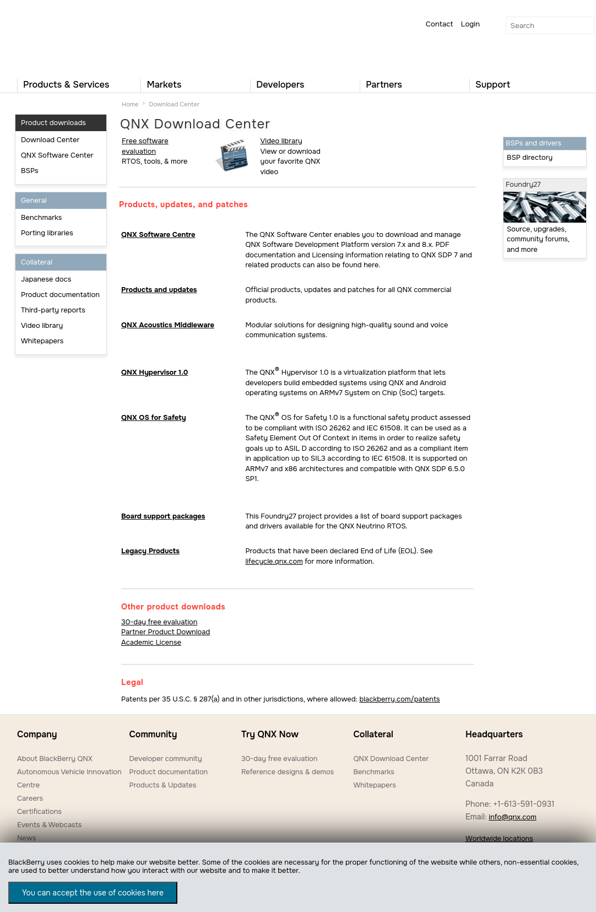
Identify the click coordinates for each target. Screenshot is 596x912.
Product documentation (60, 294)
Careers (30, 798)
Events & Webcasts (49, 824)
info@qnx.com (512, 817)
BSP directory (529, 157)
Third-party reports (53, 310)
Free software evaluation (145, 146)
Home (130, 104)
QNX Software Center (57, 155)
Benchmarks (41, 217)
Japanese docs (46, 279)
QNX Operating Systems (50, 36)
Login (470, 24)
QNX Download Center (391, 758)
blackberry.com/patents (399, 699)
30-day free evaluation (159, 622)
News (26, 838)
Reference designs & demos (287, 771)
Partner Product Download (165, 631)
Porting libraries (47, 233)
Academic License (151, 642)
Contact (439, 24)
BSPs (30, 170)
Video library (42, 325)
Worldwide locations (499, 838)
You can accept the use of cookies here (93, 893)
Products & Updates (162, 785)
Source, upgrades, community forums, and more (538, 239)
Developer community (165, 758)
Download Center (50, 139)
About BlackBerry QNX (55, 758)
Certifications (39, 811)
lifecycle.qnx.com (273, 561)
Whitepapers (42, 341)
